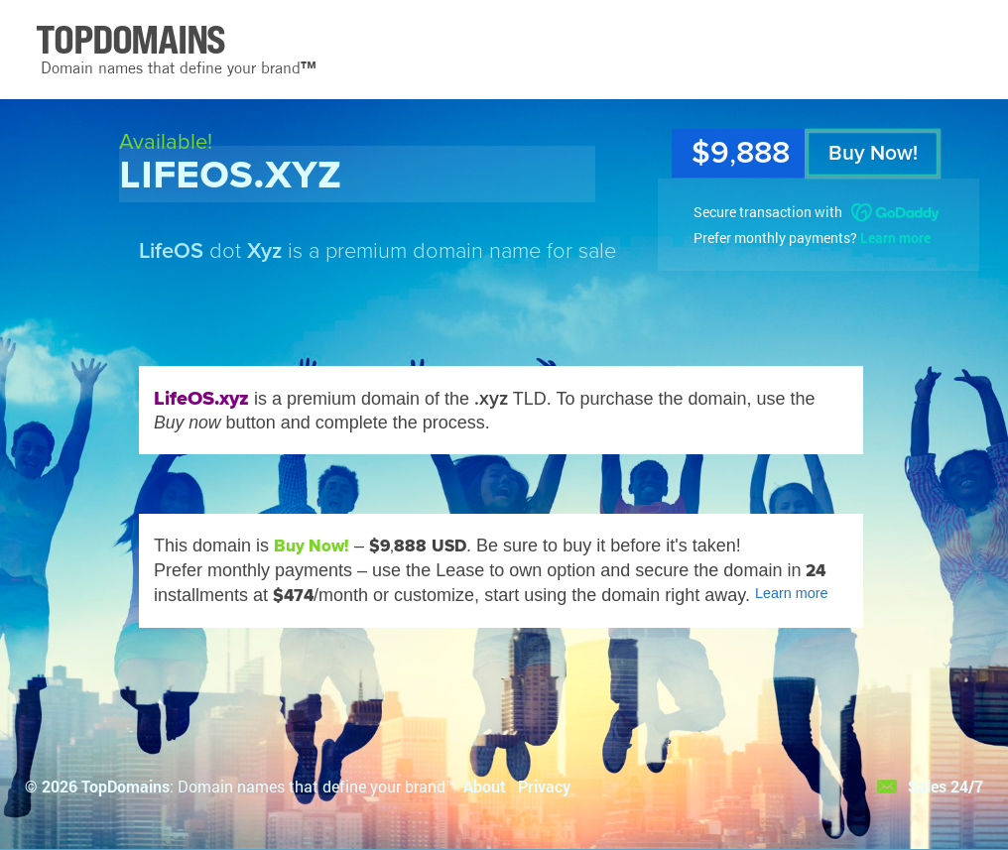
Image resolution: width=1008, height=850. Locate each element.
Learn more (895, 237)
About (484, 786)
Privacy (544, 786)
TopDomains (125, 786)
